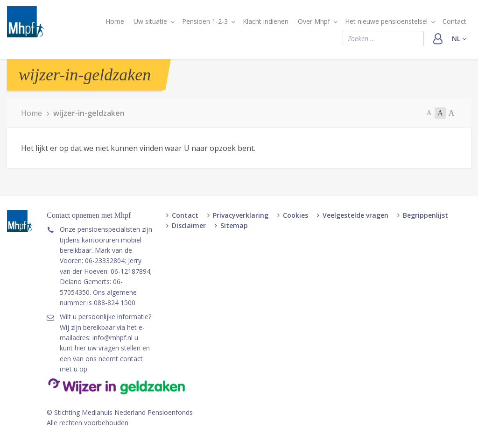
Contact (454, 21)
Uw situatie (150, 21)
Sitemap (234, 225)
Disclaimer (189, 225)
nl (459, 38)
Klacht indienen (265, 21)
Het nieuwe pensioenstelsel (386, 21)
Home (114, 21)
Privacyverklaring (240, 215)
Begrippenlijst (425, 215)
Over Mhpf (314, 21)
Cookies (295, 215)
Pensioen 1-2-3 (205, 21)
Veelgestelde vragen (355, 215)
